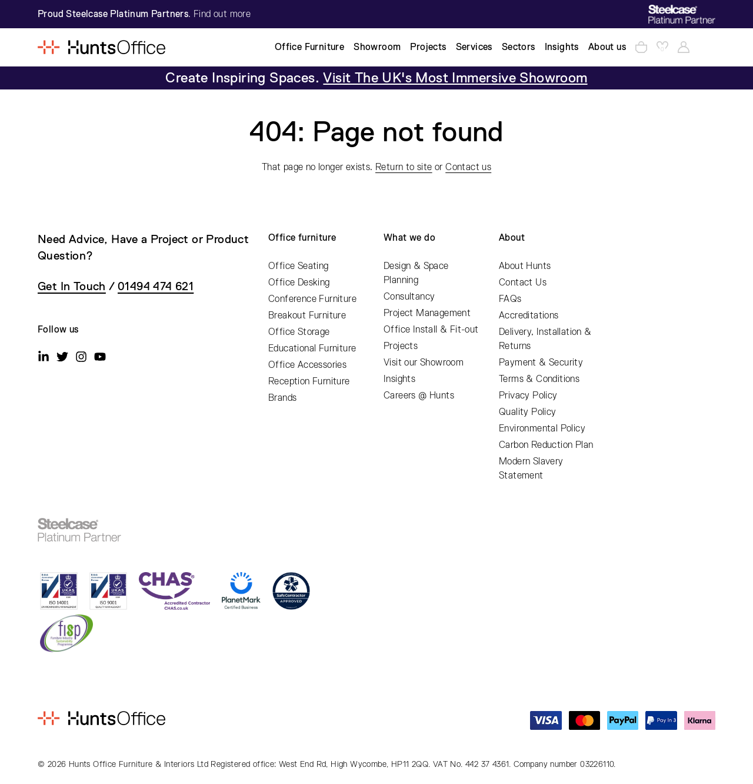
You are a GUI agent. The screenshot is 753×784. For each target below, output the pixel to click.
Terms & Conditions (539, 379)
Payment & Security (541, 362)
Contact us (468, 167)
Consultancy (409, 296)
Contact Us (523, 282)
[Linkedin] (43, 357)
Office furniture (302, 237)
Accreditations (529, 315)
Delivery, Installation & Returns (545, 339)
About (512, 237)
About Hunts (525, 266)
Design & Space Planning (416, 273)
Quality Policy (528, 412)
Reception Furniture (309, 381)
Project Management (427, 313)
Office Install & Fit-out (431, 329)
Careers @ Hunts (419, 395)
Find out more (222, 14)
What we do (409, 237)
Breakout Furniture (307, 315)
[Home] (101, 47)
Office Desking (299, 282)
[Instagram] (81, 357)
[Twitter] (62, 357)
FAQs (510, 299)
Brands (282, 398)
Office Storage (299, 332)
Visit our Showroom (424, 362)
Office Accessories (307, 365)
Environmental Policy (542, 428)
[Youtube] (100, 357)
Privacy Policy (528, 395)
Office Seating (298, 266)
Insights (399, 379)
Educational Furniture (312, 348)
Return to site (403, 167)
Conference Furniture (312, 299)
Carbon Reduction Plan (546, 445)
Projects (401, 346)
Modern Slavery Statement (531, 468)
